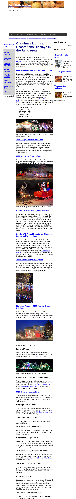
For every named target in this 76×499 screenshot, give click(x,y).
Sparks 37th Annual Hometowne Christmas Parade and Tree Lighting (34, 235)
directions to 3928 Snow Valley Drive (39, 458)
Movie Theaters (12, 38)
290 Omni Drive (37, 356)
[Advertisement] (38, 21)
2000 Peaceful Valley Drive (28, 386)
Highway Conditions (21, 38)
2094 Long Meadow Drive (41, 384)
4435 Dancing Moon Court (44, 412)
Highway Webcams (31, 38)
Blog (56, 38)
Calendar (39, 38)
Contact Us (20, 61)
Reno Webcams (50, 38)
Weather (44, 38)
